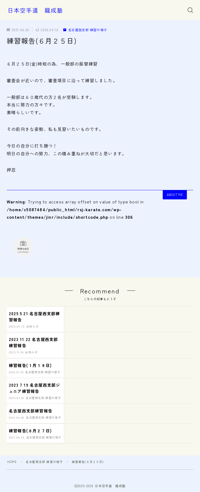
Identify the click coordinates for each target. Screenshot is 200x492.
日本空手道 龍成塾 (35, 10)
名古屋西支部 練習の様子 (85, 30)
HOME (12, 461)
